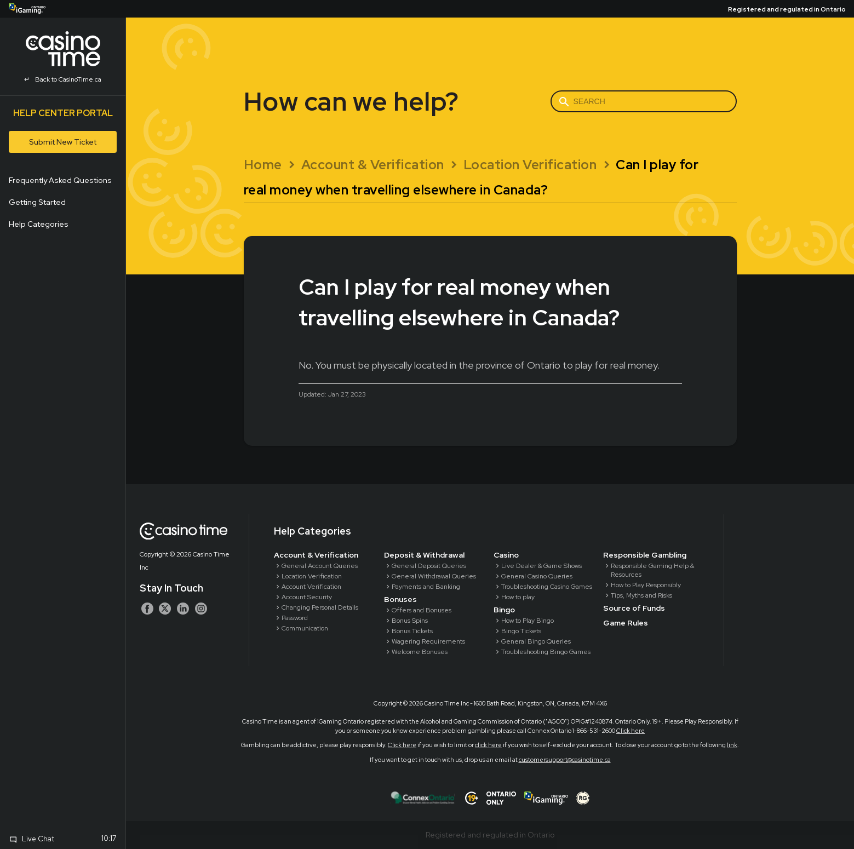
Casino (506, 555)
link (732, 745)
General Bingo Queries (536, 641)
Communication (305, 628)
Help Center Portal (63, 113)
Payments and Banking (426, 586)
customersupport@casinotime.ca (565, 760)
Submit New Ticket (62, 142)
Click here (630, 731)
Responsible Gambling (644, 555)
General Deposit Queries (429, 565)
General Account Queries (320, 565)
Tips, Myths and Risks (641, 595)
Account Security (307, 597)
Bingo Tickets (521, 631)
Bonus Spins (410, 620)
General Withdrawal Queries (434, 576)
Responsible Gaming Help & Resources (652, 570)
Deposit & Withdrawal (424, 555)
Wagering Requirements (428, 641)
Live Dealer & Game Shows (541, 565)
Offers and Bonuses (421, 610)
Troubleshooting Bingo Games (546, 651)
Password (295, 617)
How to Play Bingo (527, 620)
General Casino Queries (536, 576)
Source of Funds (634, 608)
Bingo (504, 610)
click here (488, 745)
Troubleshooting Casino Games (546, 586)
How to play (518, 597)
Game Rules (625, 623)
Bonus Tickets (412, 631)
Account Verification (311, 586)
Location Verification (312, 576)
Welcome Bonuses (420, 651)
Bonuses (400, 599)
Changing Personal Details (320, 607)
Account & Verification (316, 555)
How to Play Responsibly (646, 585)
